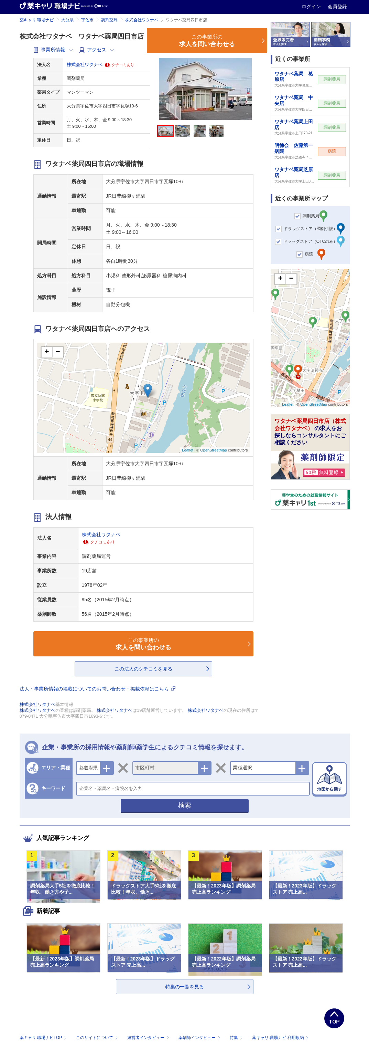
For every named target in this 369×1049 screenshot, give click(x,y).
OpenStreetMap (213, 450)
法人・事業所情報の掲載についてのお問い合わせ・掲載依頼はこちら (98, 689)
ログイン (312, 6)
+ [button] (46, 352)
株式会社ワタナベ (141, 20)
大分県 (67, 20)
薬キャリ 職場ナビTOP (44, 1037)
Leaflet (187, 450)
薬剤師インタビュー (199, 1037)
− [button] (57, 352)
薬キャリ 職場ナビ (37, 20)
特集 (237, 1037)
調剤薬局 (109, 20)
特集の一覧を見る (184, 986)
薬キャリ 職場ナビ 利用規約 (280, 1037)
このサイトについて (97, 1037)
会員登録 (337, 6)
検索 (184, 805)
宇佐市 (87, 20)
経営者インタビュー (148, 1037)
